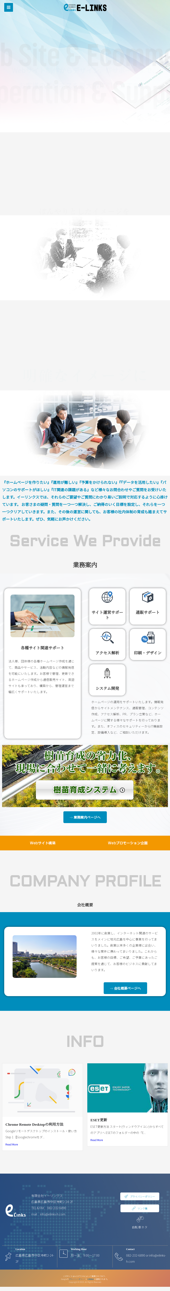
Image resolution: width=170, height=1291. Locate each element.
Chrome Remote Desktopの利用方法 (34, 1124)
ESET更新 (98, 1120)
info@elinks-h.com (52, 1214)
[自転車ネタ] (139, 1218)
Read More (11, 1144)
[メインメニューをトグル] (8, 5)
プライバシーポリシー (76, 1279)
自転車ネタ (140, 1227)
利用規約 (91, 1279)
